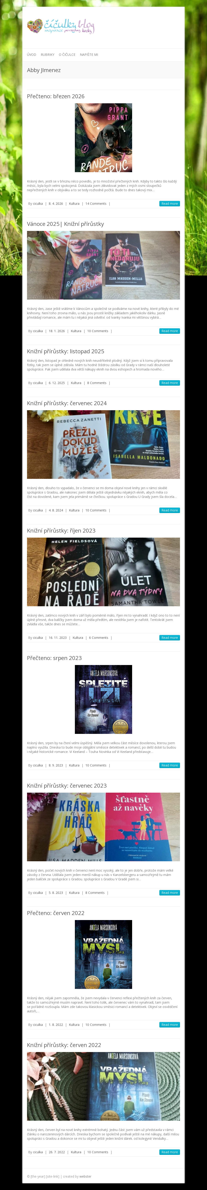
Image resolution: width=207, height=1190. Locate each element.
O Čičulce (67, 54)
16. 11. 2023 (58, 637)
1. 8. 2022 (56, 1024)
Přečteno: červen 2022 (55, 913)
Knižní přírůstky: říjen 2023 (61, 530)
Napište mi (89, 54)
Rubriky (47, 54)
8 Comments (96, 383)
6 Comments (98, 637)
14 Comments (95, 203)
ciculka (38, 203)
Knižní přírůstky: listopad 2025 (65, 351)
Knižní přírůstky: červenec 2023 (67, 785)
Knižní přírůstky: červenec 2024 (67, 403)
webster (85, 1176)
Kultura (74, 203)
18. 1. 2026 (57, 331)
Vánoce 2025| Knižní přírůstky (65, 223)
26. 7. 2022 (57, 1152)
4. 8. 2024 (56, 510)
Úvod (31, 54)
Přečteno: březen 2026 (56, 96)
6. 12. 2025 (57, 383)
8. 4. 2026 (56, 203)
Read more (169, 203)
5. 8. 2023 (56, 892)
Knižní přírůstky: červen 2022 (64, 1045)
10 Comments (97, 331)
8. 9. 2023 (56, 765)
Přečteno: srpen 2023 (54, 658)
